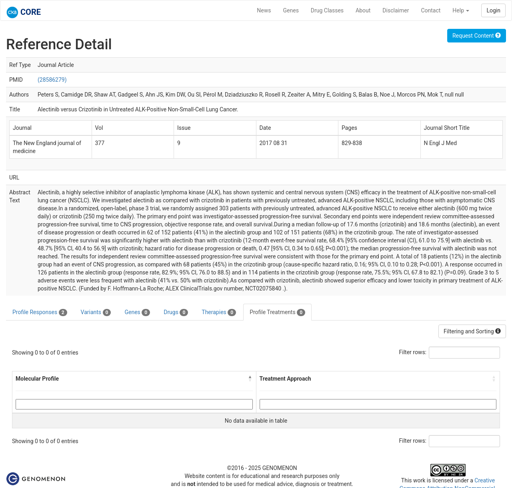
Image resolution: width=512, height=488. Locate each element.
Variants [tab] (96, 312)
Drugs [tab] (176, 312)
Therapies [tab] (219, 312)
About (363, 10)
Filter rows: (413, 352)
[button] (250, 379)
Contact (430, 10)
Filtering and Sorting (472, 331)
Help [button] (460, 10)
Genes (291, 10)
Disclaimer (395, 10)
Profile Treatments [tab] (277, 312)
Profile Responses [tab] (39, 312)
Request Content (476, 35)
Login (493, 10)
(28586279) (52, 80)
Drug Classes (327, 10)
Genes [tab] (137, 312)
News (264, 10)
